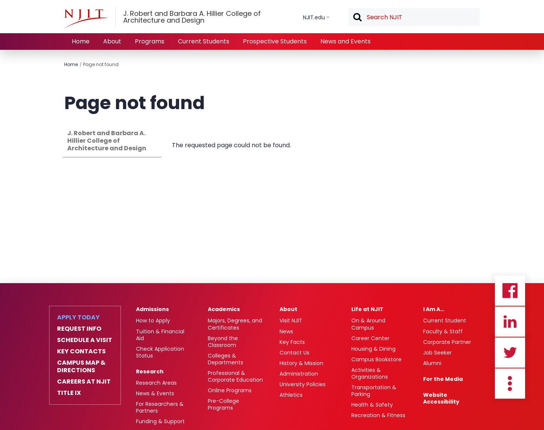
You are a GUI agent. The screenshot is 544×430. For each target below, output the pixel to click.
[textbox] (414, 17)
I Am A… (433, 309)
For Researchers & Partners (160, 407)
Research (150, 371)
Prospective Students (275, 41)
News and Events (345, 41)
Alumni (432, 363)
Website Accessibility (441, 398)
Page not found (101, 64)
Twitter (510, 353)
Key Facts (292, 342)
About (112, 41)
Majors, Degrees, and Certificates (235, 324)
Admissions (152, 309)
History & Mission (301, 363)
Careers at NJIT (84, 381)
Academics (224, 309)
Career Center (370, 338)
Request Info (79, 329)
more (510, 383)
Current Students (203, 41)
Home (81, 41)
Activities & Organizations (369, 373)
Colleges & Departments (225, 359)
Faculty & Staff (443, 331)
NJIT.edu (314, 17)
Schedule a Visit (84, 340)
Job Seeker (437, 352)
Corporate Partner (447, 342)
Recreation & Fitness (378, 415)
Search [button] (357, 17)
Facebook (510, 291)
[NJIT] (85, 18)
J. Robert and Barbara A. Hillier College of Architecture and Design (106, 141)
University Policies (303, 384)
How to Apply (153, 320)
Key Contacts (81, 351)
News (286, 331)
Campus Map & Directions (81, 366)
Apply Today (78, 317)
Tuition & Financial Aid (160, 335)
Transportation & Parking (373, 391)
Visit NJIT (291, 320)
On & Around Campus (368, 324)
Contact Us (294, 352)
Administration (299, 373)
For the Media (443, 379)
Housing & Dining (373, 348)
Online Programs (230, 390)
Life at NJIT (367, 309)
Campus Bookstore (376, 359)
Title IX (69, 393)
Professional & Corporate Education (235, 376)
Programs (149, 41)
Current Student (444, 320)
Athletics (291, 394)
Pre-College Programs (223, 404)
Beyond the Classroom (223, 341)
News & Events (155, 393)
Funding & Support (160, 421)
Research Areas (156, 382)
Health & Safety (372, 404)
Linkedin (510, 322)
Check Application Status (160, 352)
